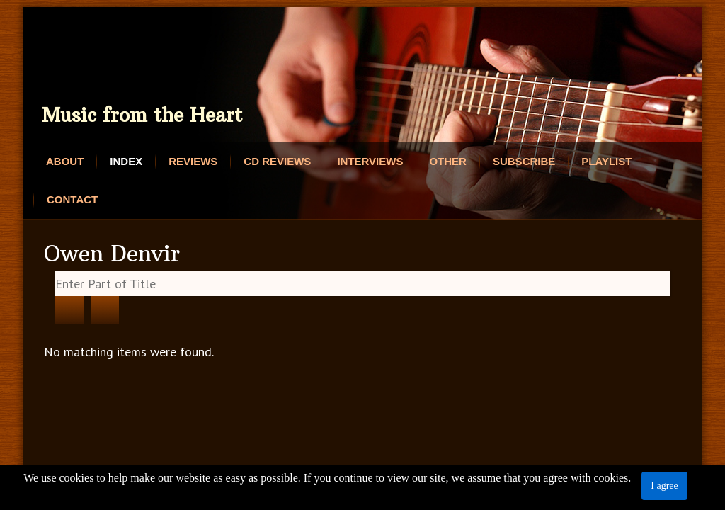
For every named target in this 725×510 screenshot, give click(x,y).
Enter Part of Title (55, 271)
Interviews (370, 161)
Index (126, 161)
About (65, 161)
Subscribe (524, 161)
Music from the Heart (142, 115)
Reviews (193, 161)
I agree (664, 485)
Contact (72, 199)
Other (448, 161)
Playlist (606, 161)
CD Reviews (277, 161)
